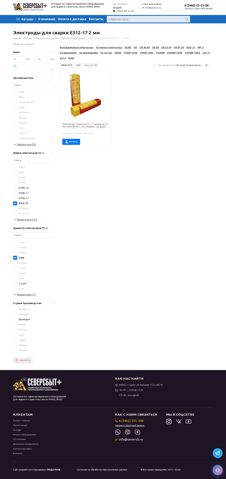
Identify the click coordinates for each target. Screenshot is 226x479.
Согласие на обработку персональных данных (102, 469)
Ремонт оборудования (24, 434)
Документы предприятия (25, 444)
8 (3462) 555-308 (129, 421)
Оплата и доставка (72, 19)
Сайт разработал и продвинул (36, 469)
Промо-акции (20, 425)
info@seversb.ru (151, 7)
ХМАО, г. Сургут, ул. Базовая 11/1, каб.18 (139, 385)
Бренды (17, 430)
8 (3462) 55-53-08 (197, 5)
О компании (46, 19)
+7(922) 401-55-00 (123, 11)
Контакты (96, 19)
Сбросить (90, 65)
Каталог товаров (21, 420)
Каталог (27, 19)
